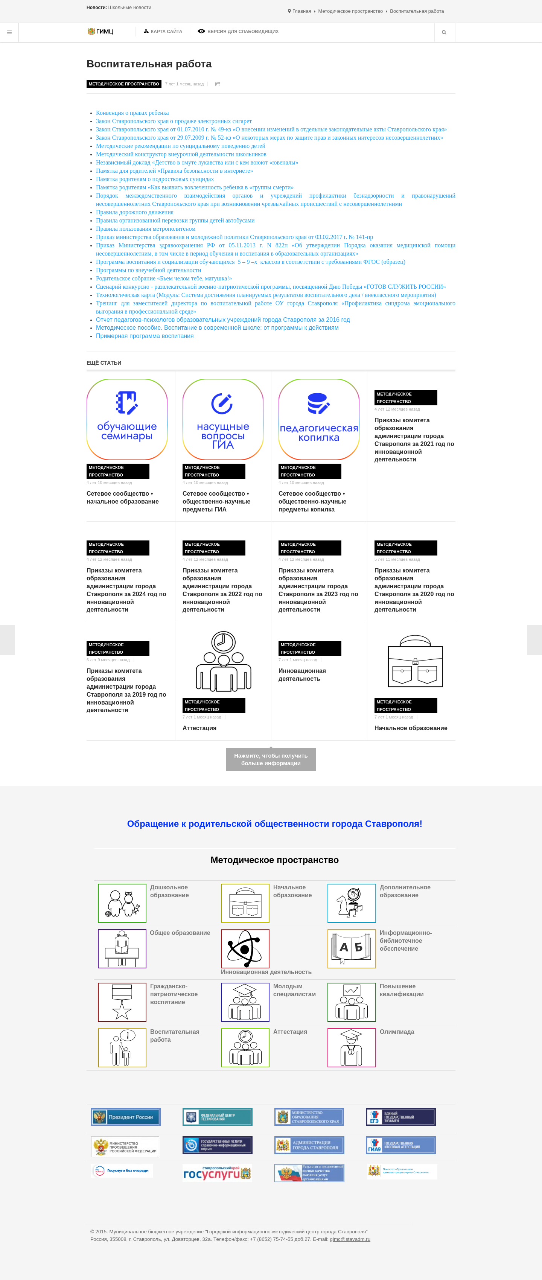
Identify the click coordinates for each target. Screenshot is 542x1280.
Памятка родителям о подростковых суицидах (155, 179)
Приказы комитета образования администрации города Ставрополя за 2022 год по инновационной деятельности (222, 590)
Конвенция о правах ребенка (132, 113)
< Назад (7, 640)
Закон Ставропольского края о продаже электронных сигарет (174, 121)
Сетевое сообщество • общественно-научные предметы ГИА (217, 501)
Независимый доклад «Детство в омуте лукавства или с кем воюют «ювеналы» (197, 162)
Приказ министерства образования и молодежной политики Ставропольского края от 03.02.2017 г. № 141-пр (234, 237)
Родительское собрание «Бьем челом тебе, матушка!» (164, 278)
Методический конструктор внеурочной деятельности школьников (181, 154)
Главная (301, 11)
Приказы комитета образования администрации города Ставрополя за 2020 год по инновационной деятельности (414, 590)
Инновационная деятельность (302, 675)
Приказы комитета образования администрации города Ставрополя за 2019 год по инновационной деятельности (126, 690)
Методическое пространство (350, 11)
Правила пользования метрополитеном (145, 228)
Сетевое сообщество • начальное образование (123, 497)
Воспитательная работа (149, 64)
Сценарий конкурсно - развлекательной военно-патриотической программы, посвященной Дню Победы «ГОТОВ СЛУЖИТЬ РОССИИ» (271, 286)
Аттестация (199, 728)
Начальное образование (411, 728)
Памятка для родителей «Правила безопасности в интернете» (174, 170)
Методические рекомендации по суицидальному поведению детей (180, 146)
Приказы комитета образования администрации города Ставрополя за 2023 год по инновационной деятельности (318, 590)
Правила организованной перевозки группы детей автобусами (175, 220)
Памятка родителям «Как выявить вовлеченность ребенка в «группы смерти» (195, 187)
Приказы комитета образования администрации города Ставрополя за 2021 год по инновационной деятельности (414, 440)
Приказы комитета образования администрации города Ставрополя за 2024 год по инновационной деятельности (126, 590)
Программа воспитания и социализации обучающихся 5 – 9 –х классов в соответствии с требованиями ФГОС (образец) (250, 262)
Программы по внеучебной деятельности (148, 270)
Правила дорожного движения (135, 212)
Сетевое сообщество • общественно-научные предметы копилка (313, 501)
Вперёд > (534, 640)
